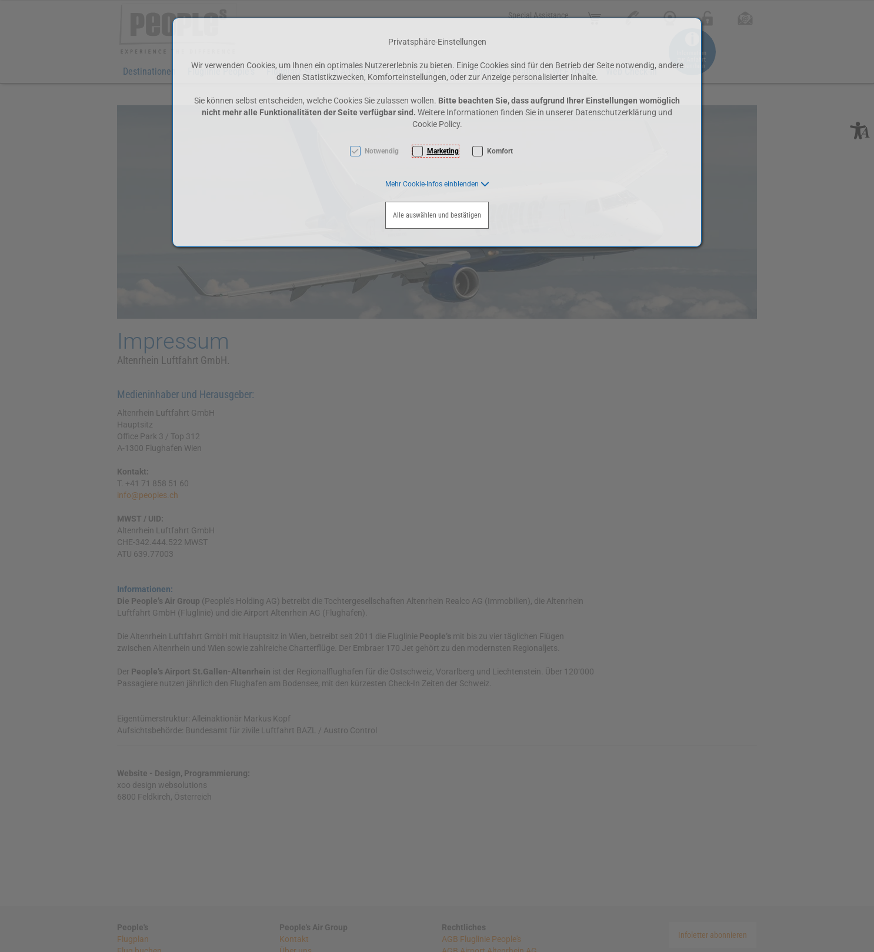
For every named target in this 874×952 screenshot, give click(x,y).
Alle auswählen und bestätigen (437, 215)
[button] (437, 184)
